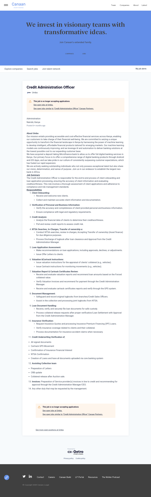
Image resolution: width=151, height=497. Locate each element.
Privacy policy (68, 458)
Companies (124, 6)
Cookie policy (80, 458)
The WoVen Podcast (111, 477)
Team (113, 6)
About (136, 6)
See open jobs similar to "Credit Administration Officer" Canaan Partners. (64, 109)
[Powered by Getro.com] (76, 451)
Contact (40, 477)
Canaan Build (65, 477)
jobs (32, 69)
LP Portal (79, 477)
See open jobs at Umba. (43, 105)
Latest (144, 6)
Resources (93, 477)
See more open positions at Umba (50, 430)
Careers (51, 477)
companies (14, 69)
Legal (47, 485)
